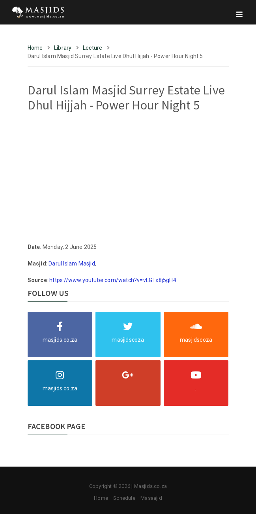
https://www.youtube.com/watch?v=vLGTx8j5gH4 (112, 280)
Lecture (92, 48)
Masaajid (151, 498)
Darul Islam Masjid (72, 263)
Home (35, 48)
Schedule (124, 498)
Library (62, 48)
